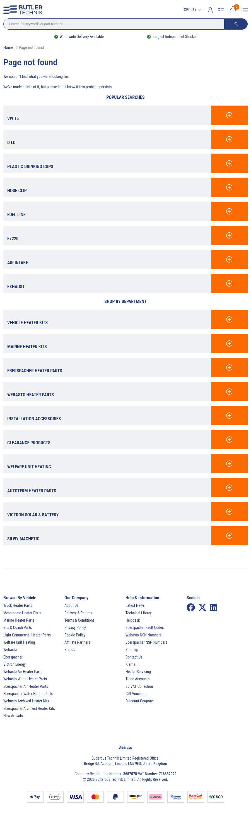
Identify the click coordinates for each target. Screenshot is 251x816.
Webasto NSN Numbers (143, 635)
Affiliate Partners (77, 642)
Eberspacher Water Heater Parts (28, 693)
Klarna (130, 664)
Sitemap (132, 649)
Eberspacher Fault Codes (145, 627)
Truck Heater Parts (17, 605)
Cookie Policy (74, 635)
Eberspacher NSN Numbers (146, 642)
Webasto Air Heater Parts (22, 671)
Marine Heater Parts (18, 620)
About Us (71, 605)
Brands (69, 649)
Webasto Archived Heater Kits (26, 701)
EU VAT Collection (139, 686)
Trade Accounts (137, 679)
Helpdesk (133, 620)
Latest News (135, 605)
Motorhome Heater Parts (22, 613)
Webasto (10, 649)
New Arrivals (13, 716)
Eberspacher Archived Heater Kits (29, 708)
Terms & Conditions (79, 620)
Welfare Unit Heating (19, 642)
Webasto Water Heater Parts (25, 679)
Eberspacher (13, 657)
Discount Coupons (140, 701)
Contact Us (134, 657)
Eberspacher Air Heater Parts (25, 686)
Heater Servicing (138, 671)
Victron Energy (14, 664)
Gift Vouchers (136, 693)
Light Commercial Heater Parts (27, 635)
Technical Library (139, 613)
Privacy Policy (75, 627)
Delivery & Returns (78, 613)
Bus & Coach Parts (17, 627)
